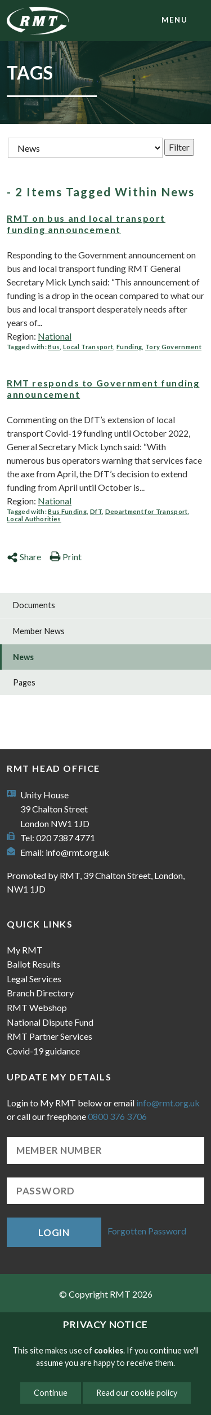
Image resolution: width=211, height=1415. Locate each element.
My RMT (25, 949)
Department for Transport (146, 511)
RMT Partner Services (49, 1036)
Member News (39, 631)
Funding (129, 346)
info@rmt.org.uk (77, 852)
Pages (24, 682)
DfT (96, 511)
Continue (51, 1393)
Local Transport (88, 346)
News (23, 657)
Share (24, 556)
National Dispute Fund (50, 1022)
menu (174, 19)
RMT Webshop (37, 1007)
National (54, 336)
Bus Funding (67, 511)
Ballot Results (33, 964)
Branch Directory (40, 992)
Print (66, 556)
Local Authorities (34, 518)
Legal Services (34, 978)
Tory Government (173, 346)
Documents (34, 605)
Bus (54, 346)
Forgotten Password (146, 1230)
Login (54, 1232)
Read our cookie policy (136, 1393)
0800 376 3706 (117, 1116)
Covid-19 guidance (43, 1050)
